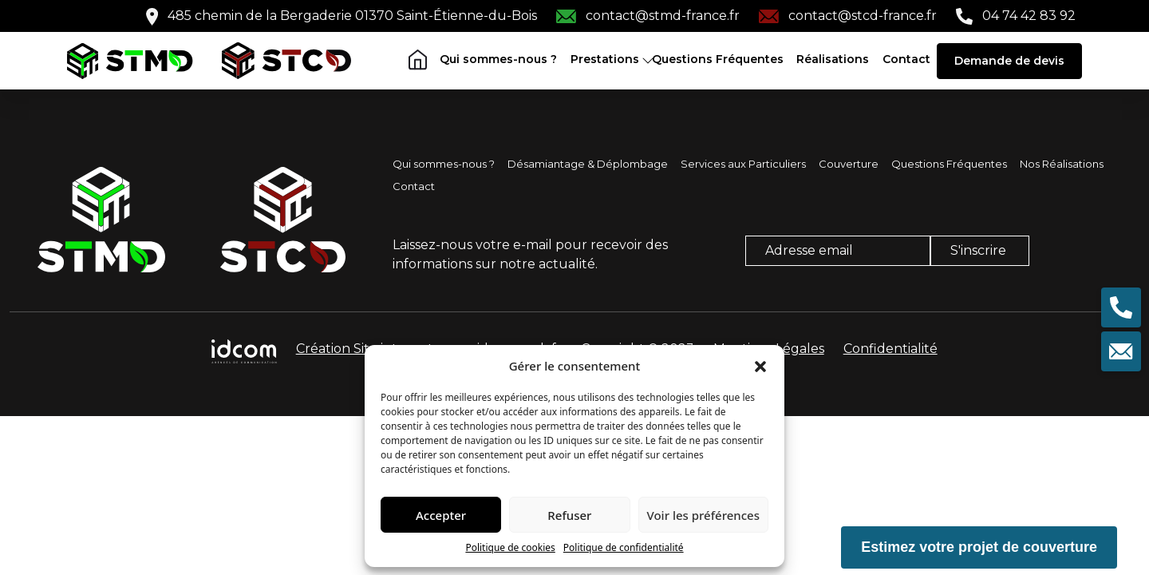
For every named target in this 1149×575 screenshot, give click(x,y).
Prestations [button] (605, 59)
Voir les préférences (703, 515)
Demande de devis (1009, 61)
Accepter (441, 515)
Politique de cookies (510, 547)
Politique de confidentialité (623, 547)
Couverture (849, 163)
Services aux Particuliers (743, 163)
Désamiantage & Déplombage (587, 163)
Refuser (569, 515)
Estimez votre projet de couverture (979, 547)
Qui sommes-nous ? (498, 59)
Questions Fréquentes (718, 59)
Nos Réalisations (1062, 163)
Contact (906, 59)
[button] (760, 366)
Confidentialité (890, 348)
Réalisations (832, 59)
